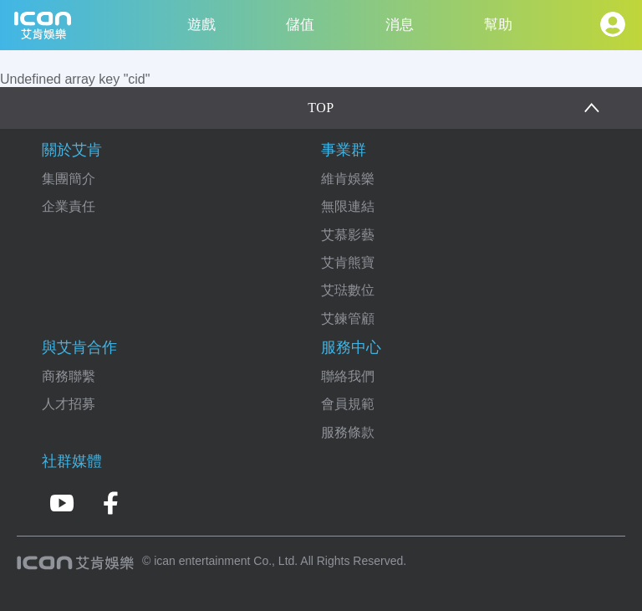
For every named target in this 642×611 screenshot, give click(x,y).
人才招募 (68, 404)
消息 (399, 25)
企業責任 (68, 206)
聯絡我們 (347, 376)
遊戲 (201, 25)
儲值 (300, 25)
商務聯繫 (68, 376)
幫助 (498, 25)
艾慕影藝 (347, 235)
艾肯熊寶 (347, 262)
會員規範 (347, 404)
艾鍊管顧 (347, 318)
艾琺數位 (347, 290)
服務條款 (347, 432)
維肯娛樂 (347, 179)
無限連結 (347, 206)
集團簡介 (68, 179)
